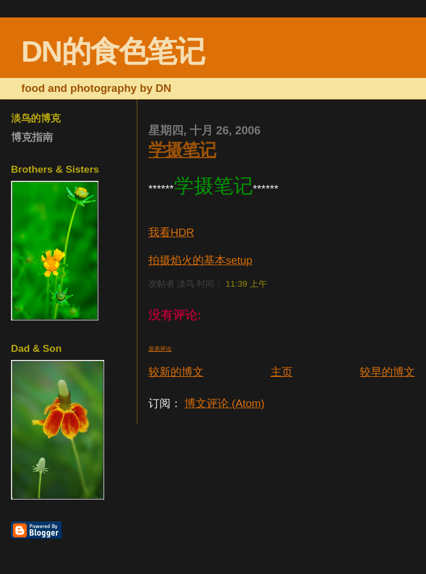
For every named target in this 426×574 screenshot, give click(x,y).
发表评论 (160, 348)
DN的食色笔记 (113, 51)
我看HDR (171, 232)
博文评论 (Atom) (224, 403)
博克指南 (32, 137)
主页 (282, 372)
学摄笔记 (182, 149)
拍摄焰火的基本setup (200, 260)
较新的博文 (176, 372)
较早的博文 (387, 372)
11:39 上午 (246, 283)
